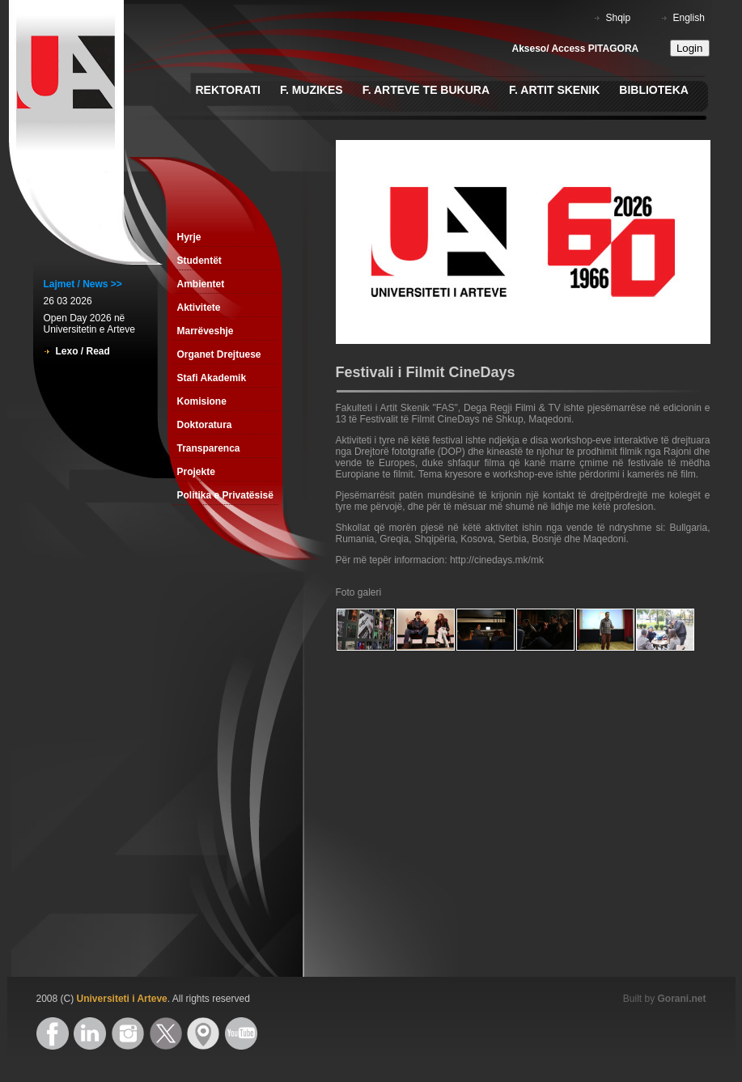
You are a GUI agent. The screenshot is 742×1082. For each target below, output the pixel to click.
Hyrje (189, 237)
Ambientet (201, 284)
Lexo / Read (83, 351)
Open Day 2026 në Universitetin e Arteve (89, 323)
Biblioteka (654, 89)
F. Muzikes (311, 89)
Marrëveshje (205, 331)
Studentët (199, 260)
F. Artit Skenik (554, 89)
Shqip (618, 17)
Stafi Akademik (212, 378)
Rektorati (228, 89)
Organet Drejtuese (219, 354)
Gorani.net (681, 998)
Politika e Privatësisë (225, 495)
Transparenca (208, 448)
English (689, 17)
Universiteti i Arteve (122, 998)
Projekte (196, 471)
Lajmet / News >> (83, 284)
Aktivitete (199, 307)
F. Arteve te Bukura (426, 89)
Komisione (202, 401)
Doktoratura (204, 425)
